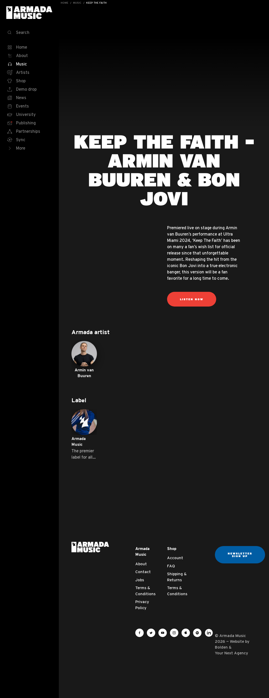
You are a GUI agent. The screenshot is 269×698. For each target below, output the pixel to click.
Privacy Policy (142, 604)
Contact (143, 571)
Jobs (139, 580)
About (141, 564)
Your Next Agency (231, 653)
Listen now (191, 299)
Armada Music (29, 12)
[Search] (29, 32)
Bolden (221, 647)
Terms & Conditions (145, 590)
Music (77, 2)
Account (175, 558)
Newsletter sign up (240, 555)
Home (64, 2)
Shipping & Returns (177, 577)
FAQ (171, 566)
